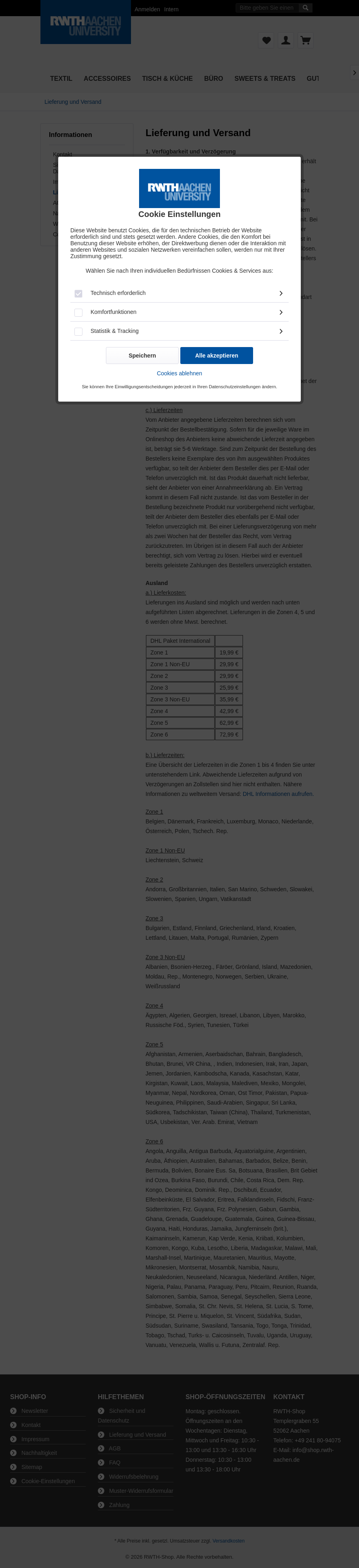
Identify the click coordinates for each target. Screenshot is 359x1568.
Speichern (142, 355)
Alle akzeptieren (217, 355)
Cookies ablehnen (179, 373)
